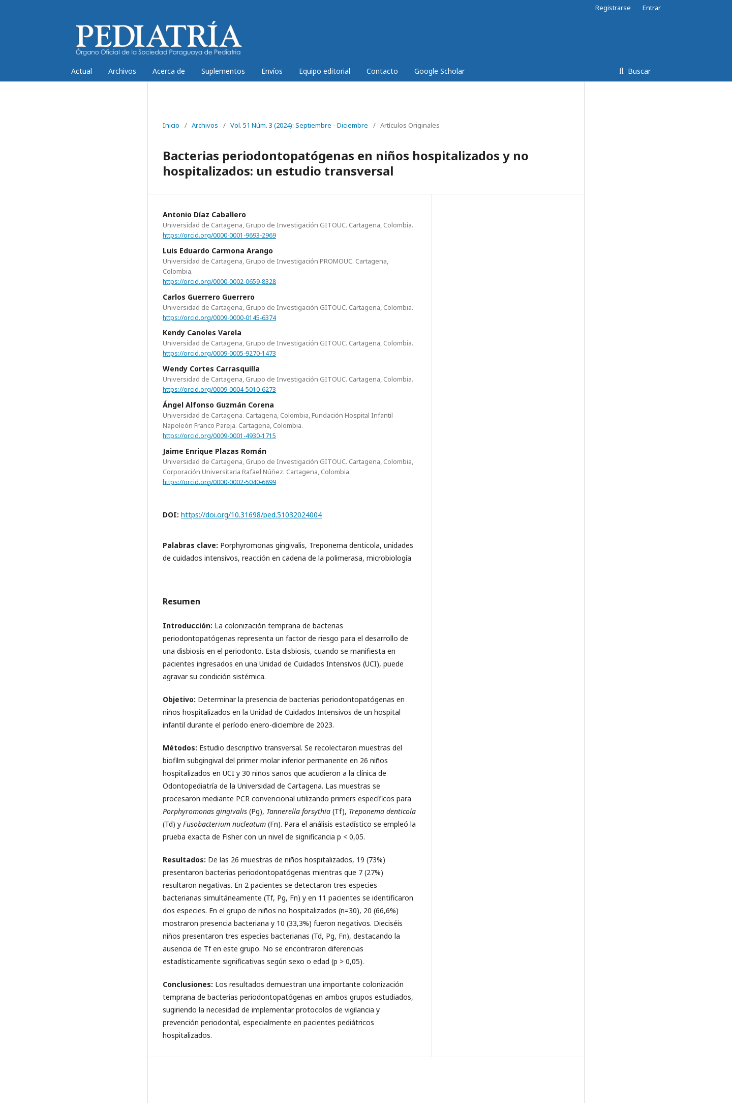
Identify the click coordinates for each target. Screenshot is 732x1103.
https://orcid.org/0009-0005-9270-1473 (219, 353)
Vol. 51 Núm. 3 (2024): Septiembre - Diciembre (299, 125)
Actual (81, 71)
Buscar (638, 71)
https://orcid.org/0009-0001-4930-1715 (219, 435)
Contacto (382, 71)
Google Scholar (439, 71)
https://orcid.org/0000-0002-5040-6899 (219, 481)
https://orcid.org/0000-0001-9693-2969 (219, 235)
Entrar (652, 7)
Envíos (272, 71)
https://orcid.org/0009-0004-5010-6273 (219, 389)
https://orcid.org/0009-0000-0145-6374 (219, 317)
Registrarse (613, 7)
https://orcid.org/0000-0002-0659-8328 (219, 281)
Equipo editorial (324, 71)
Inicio (171, 125)
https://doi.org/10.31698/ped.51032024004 (251, 514)
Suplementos (223, 71)
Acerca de (168, 71)
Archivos (122, 71)
